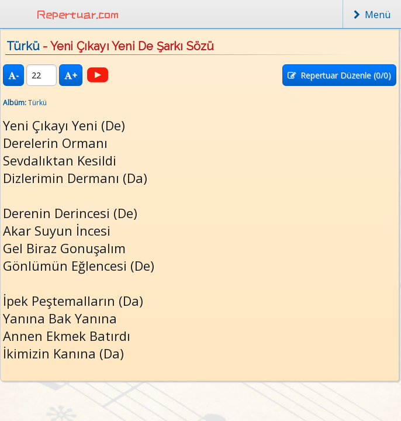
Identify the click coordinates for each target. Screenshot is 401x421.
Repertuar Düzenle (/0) (339, 75)
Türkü (23, 46)
